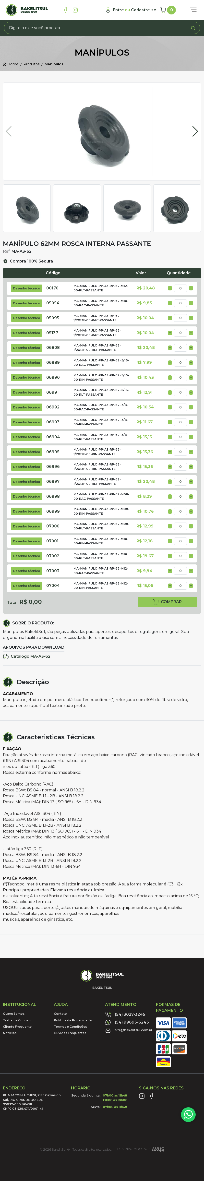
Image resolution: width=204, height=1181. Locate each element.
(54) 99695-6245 (127, 1022)
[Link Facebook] (65, 10)
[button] (195, 131)
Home (10, 64)
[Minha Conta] (130, 10)
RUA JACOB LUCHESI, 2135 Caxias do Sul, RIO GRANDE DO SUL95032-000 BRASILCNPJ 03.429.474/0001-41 (32, 1101)
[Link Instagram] (75, 10)
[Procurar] (193, 28)
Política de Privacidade (73, 1020)
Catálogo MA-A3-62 (26, 656)
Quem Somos (13, 1013)
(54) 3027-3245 (125, 1014)
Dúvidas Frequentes (70, 1033)
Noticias (9, 1033)
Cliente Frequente (17, 1026)
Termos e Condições (70, 1026)
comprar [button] (167, 602)
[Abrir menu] (193, 10)
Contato (60, 1013)
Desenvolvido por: (140, 1150)
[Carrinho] (168, 10)
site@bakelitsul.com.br (129, 1030)
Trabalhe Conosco (18, 1020)
